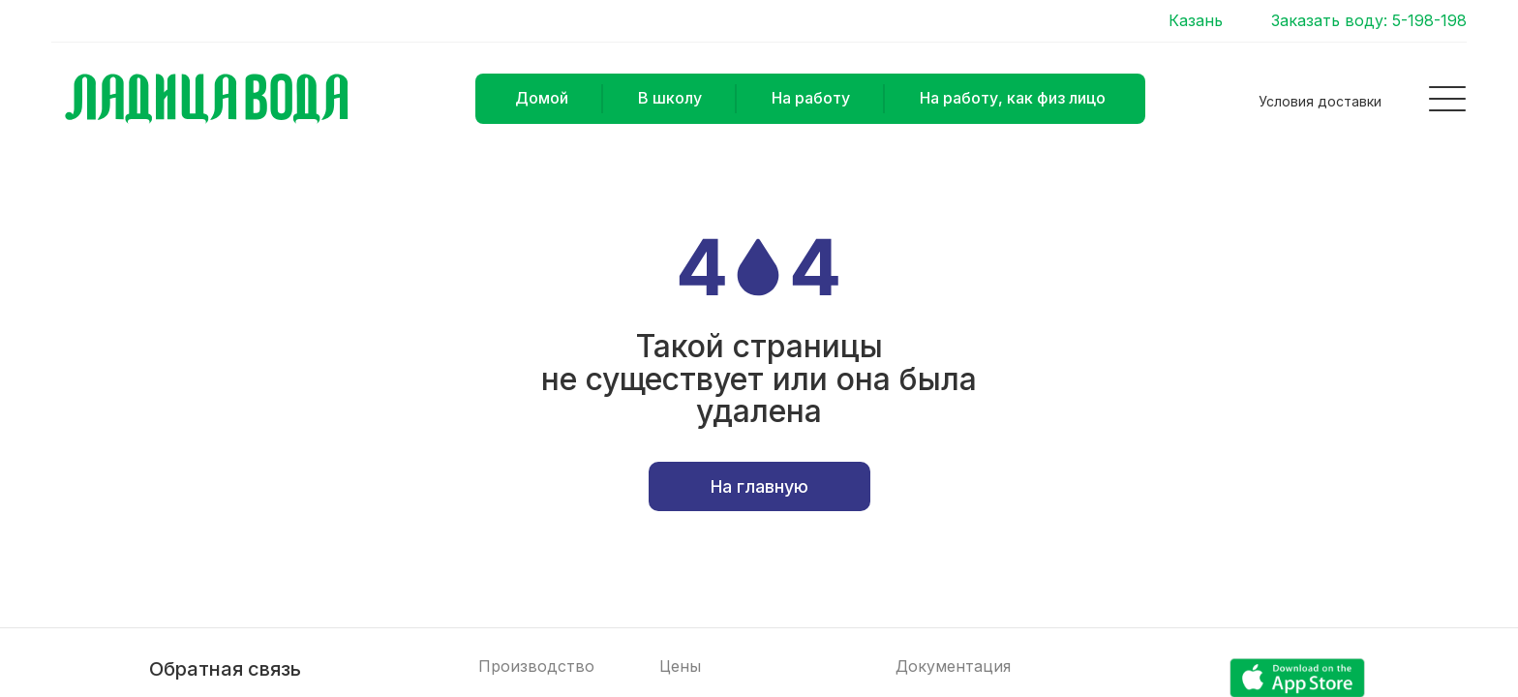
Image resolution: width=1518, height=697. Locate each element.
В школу (670, 97)
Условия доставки (1320, 101)
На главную (759, 486)
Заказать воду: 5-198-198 (1369, 21)
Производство (536, 666)
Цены (680, 666)
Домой (541, 97)
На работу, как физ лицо (1013, 97)
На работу (811, 97)
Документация (953, 666)
